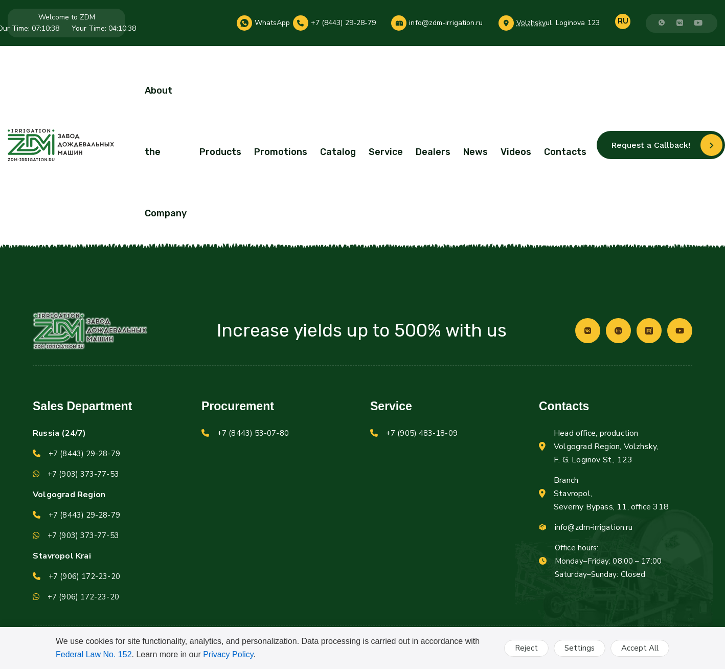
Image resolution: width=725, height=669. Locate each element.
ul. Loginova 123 (573, 23)
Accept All (640, 648)
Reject (526, 648)
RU (623, 21)
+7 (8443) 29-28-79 (343, 23)
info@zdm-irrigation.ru (446, 23)
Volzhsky (531, 23)
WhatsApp (272, 23)
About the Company (166, 152)
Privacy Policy (228, 654)
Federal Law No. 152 (94, 654)
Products (220, 152)
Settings (579, 648)
